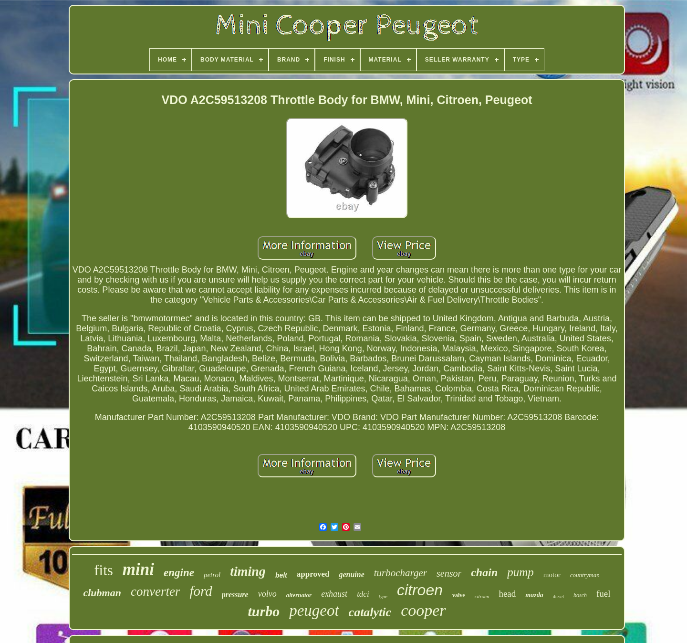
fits (103, 570)
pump (520, 572)
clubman (102, 593)
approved (313, 574)
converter (155, 591)
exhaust (334, 594)
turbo (264, 611)
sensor (449, 573)
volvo (267, 594)
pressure (235, 594)
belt (281, 575)
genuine (351, 574)
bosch (580, 595)
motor (552, 575)
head (507, 594)
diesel (558, 596)
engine (179, 573)
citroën (482, 596)
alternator (299, 595)
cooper (423, 610)
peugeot (314, 610)
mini (138, 569)
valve (458, 595)
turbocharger (400, 573)
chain (484, 572)
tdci (363, 594)
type (383, 596)
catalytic (370, 612)
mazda (534, 595)
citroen (420, 590)
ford (200, 591)
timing (248, 571)
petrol (212, 575)
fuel (603, 594)
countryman (585, 575)
